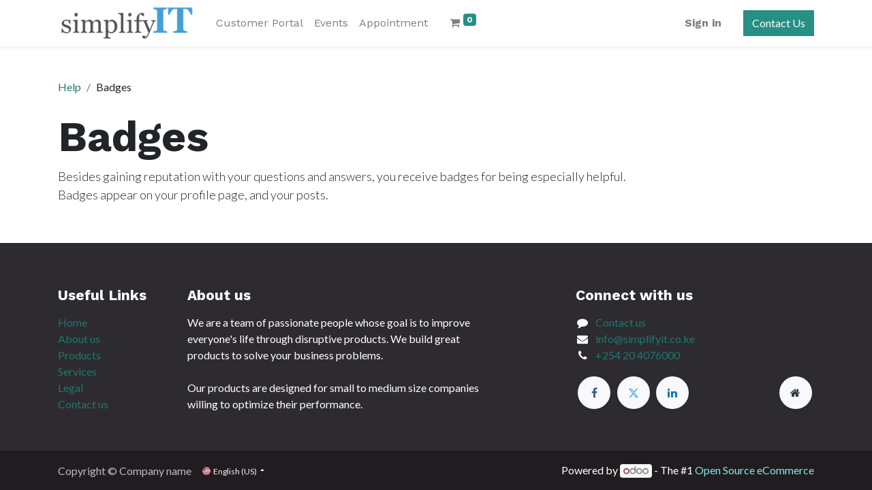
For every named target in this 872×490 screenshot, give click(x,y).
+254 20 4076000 (637, 354)
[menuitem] (260, 23)
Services (77, 371)
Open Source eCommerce (754, 469)
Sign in (703, 22)
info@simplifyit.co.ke (645, 338)
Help (69, 86)
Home (72, 322)
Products (79, 354)
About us (79, 338)
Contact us (83, 403)
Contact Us (778, 22)
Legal (70, 387)
